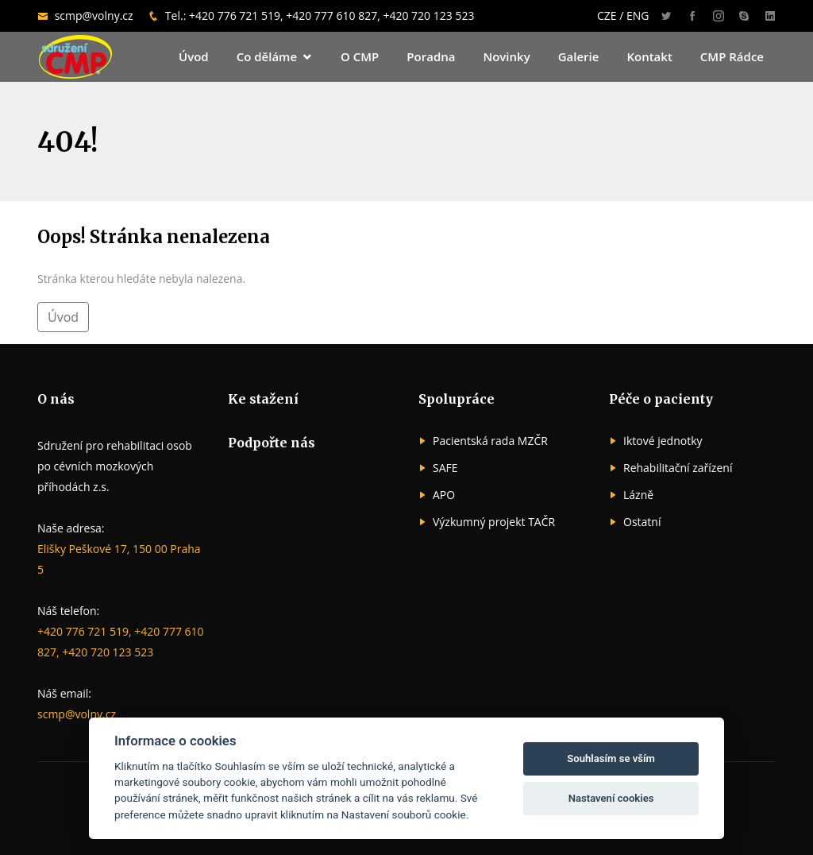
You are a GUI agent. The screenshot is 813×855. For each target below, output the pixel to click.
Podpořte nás (271, 442)
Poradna (430, 56)
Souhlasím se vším (611, 758)
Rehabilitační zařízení (677, 468)
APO (444, 495)
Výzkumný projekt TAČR (494, 522)
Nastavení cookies (611, 798)
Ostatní (642, 522)
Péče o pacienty (661, 399)
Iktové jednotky (663, 441)
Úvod (194, 56)
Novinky (506, 56)
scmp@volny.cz (96, 15)
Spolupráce (456, 399)
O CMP (360, 56)
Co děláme (267, 56)
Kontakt (649, 56)
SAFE (445, 468)
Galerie (578, 56)
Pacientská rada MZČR (490, 441)
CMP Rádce (732, 56)
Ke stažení (263, 399)
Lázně (638, 495)
